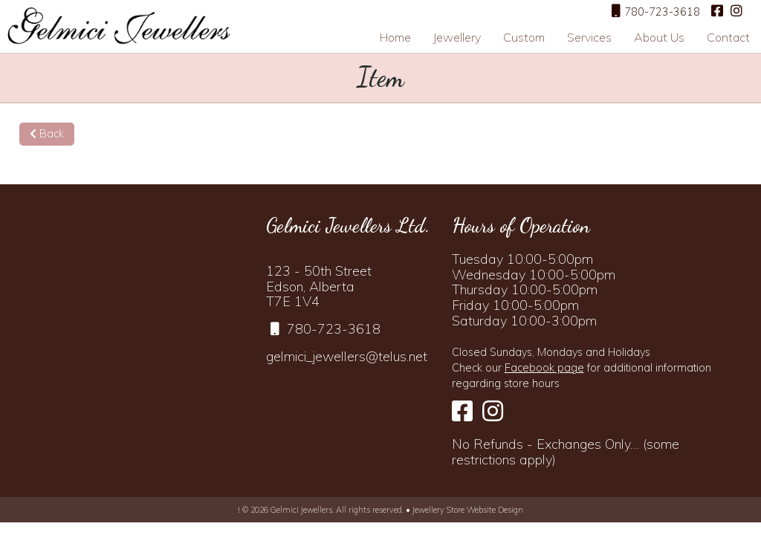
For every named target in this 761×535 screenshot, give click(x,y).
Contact (728, 37)
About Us (659, 37)
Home (395, 37)
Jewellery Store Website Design (467, 510)
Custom (524, 37)
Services (589, 37)
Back (47, 133)
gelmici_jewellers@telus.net (346, 356)
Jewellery (457, 37)
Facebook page (544, 367)
